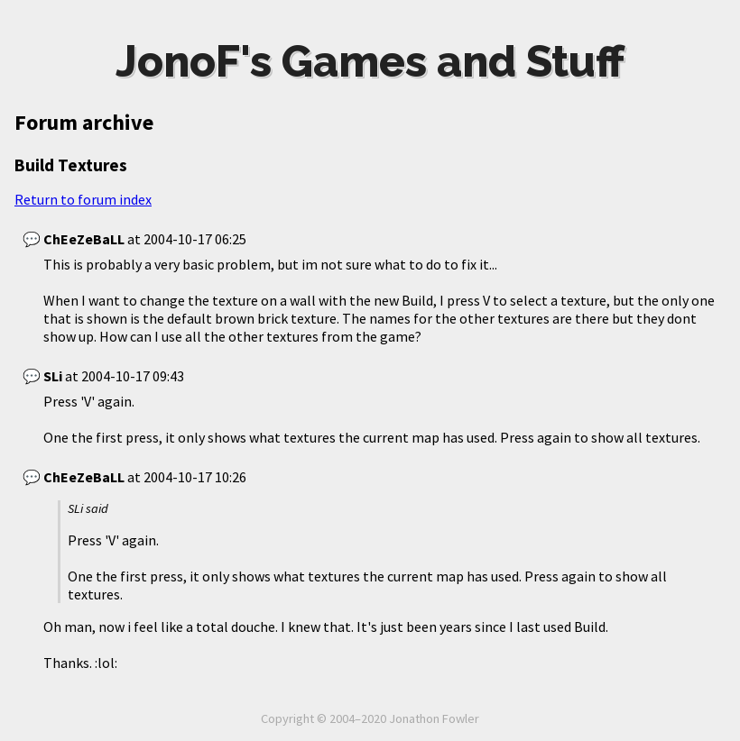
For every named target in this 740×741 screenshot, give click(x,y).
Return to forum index (83, 199)
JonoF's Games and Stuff (370, 61)
